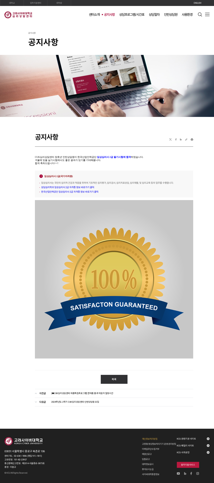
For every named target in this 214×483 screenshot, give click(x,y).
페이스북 (176, 139)
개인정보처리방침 (149, 436)
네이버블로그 (181, 139)
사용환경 (187, 15)
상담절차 (154, 15)
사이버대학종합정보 (150, 471)
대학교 (12, 3)
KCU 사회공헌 (183, 449)
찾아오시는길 (148, 466)
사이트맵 (207, 14)
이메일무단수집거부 (150, 446)
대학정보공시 (148, 461)
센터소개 (94, 15)
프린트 (192, 139)
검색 (200, 14)
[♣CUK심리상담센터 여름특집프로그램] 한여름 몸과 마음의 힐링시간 (82, 390)
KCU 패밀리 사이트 (185, 442)
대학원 (59, 3)
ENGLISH (197, 3)
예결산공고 (147, 451)
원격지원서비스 (188, 462)
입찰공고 (146, 456)
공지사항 (109, 15)
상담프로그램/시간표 (131, 15)
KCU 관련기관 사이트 (186, 436)
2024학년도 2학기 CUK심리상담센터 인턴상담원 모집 (75, 399)
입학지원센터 (35, 3)
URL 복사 (186, 139)
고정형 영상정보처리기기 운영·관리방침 (159, 441)
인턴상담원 (170, 15)
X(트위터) (170, 139)
